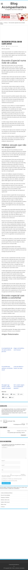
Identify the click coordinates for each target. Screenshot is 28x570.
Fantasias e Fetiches (5, 497)
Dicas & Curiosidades (5, 495)
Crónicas (6, 22)
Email (3, 465)
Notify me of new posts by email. (10, 480)
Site (2, 469)
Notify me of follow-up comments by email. (12, 478)
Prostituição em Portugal (17, 424)
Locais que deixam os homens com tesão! (18, 367)
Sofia (4, 46)
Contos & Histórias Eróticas (6, 492)
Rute (9, 430)
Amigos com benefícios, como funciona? (19, 349)
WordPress (16, 564)
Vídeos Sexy (3, 504)
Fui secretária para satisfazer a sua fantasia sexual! (7, 368)
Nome (3, 460)
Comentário (4, 447)
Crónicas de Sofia (14, 46)
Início (1, 22)
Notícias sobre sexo (5, 499)
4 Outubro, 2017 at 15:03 (21, 430)
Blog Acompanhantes (14, 5)
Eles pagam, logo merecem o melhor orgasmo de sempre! (6, 386)
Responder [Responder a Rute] (23, 435)
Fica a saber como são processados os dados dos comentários (13, 488)
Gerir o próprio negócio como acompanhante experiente (19, 386)
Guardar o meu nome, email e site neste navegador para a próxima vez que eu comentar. (14, 475)
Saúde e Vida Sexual (5, 502)
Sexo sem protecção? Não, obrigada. (10, 421)
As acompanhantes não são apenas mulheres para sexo (7, 350)
